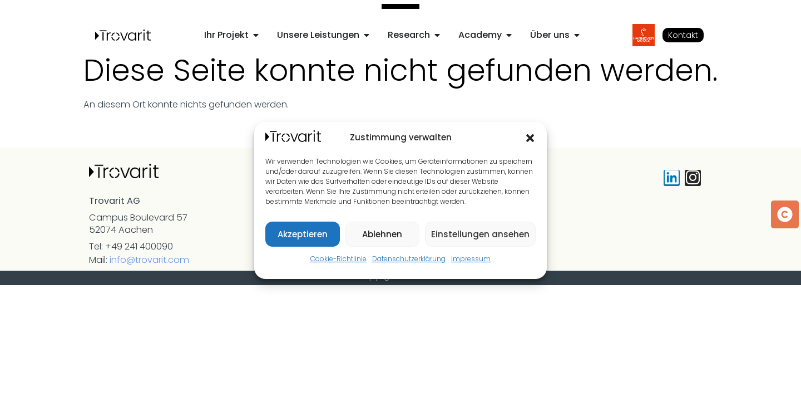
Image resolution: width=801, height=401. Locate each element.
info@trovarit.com (149, 259)
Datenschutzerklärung (409, 258)
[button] (530, 138)
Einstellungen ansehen (480, 234)
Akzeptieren (303, 234)
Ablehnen (382, 234)
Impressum (471, 258)
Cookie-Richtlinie (338, 258)
